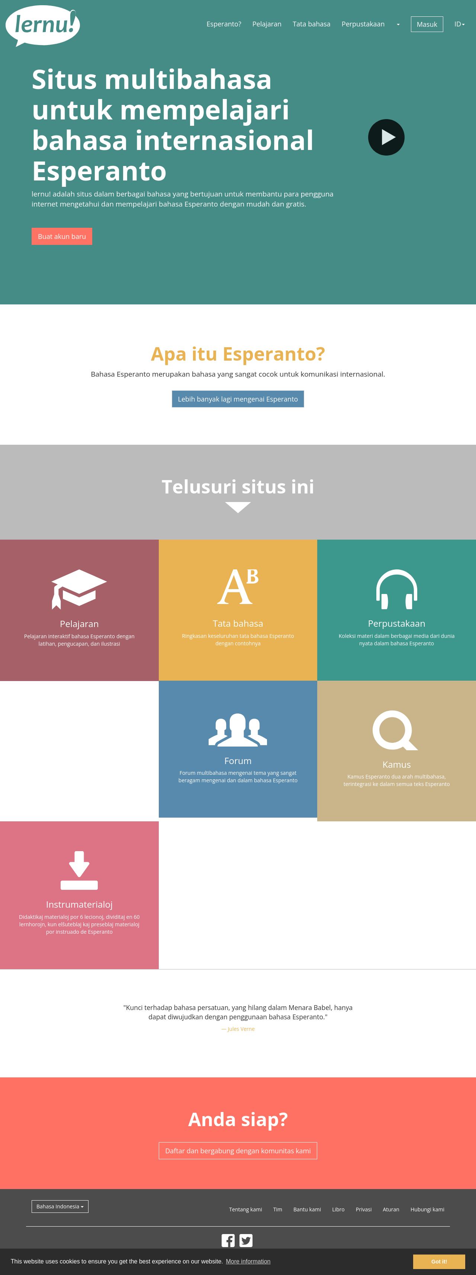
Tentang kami (245, 1209)
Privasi (364, 1209)
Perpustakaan (363, 23)
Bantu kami (307, 1209)
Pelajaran (267, 23)
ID (459, 23)
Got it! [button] (439, 1262)
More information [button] (248, 1261)
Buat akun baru (62, 236)
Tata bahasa (312, 23)
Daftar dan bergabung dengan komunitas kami (238, 1150)
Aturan (391, 1209)
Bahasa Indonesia (60, 1206)
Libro (338, 1209)
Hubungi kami (427, 1209)
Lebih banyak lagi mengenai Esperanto (238, 398)
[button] (397, 23)
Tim (277, 1209)
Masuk (427, 24)
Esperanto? (224, 23)
